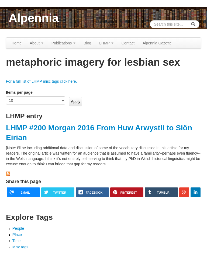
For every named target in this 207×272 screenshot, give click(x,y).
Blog (87, 43)
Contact (128, 43)
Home (17, 43)
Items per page (19, 92)
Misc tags (20, 247)
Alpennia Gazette (157, 43)
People (18, 228)
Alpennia (34, 18)
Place (17, 234)
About (36, 43)
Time (16, 241)
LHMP (106, 43)
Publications (63, 43)
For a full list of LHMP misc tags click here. (41, 81)
